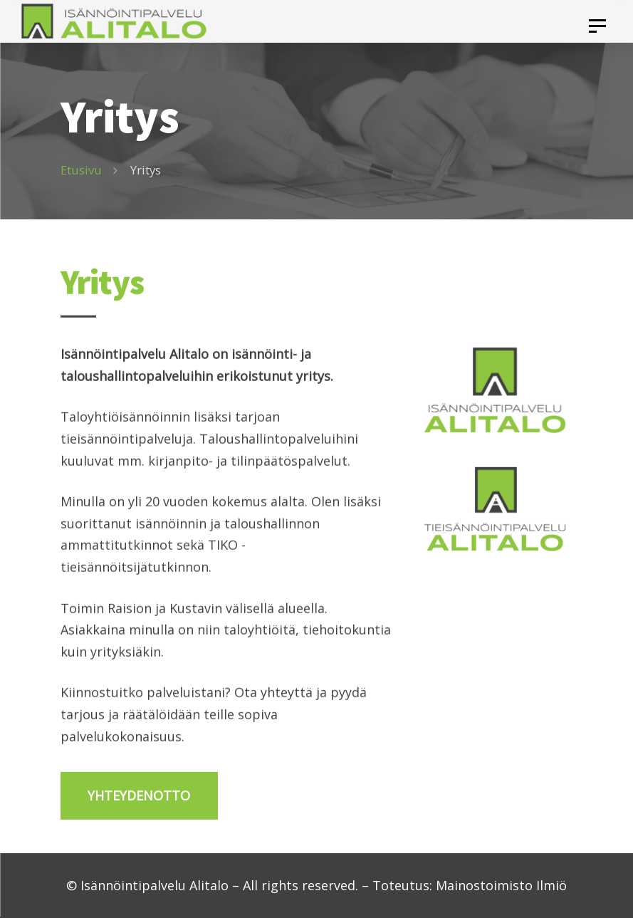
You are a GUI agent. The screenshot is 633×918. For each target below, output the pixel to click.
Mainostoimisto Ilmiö (501, 885)
